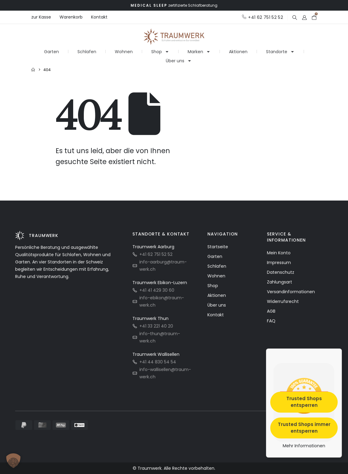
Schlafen (86, 49)
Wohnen (124, 49)
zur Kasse (41, 17)
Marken (199, 49)
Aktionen (238, 49)
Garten (51, 49)
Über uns (179, 58)
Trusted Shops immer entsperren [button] (304, 427)
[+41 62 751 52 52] (262, 17)
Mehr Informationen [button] (304, 445)
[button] (294, 17)
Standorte (280, 49)
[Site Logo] (174, 36)
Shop (160, 49)
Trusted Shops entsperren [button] (304, 401)
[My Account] (304, 17)
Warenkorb (71, 17)
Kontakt (99, 17)
